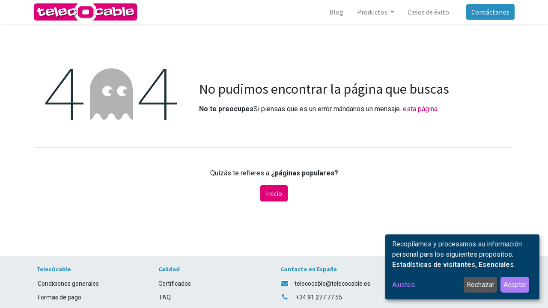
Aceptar (515, 285)
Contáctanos (487, 12)
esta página (420, 109)
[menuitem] (333, 12)
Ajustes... (405, 285)
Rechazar (480, 285)
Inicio (274, 193)
